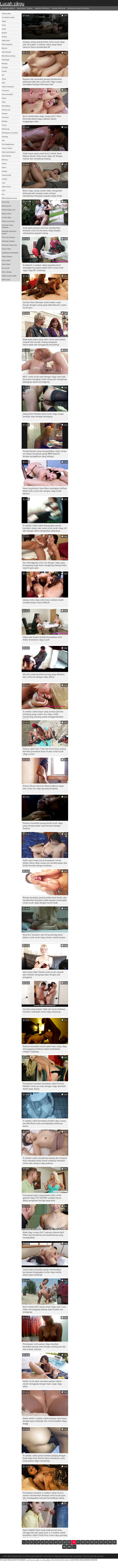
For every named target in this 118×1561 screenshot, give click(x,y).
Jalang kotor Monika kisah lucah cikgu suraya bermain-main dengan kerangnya (43, 415)
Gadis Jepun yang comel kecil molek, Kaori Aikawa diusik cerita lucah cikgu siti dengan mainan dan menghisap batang (42, 156)
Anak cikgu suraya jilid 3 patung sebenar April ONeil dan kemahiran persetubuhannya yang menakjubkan (43, 1235)
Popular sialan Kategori (78, 8)
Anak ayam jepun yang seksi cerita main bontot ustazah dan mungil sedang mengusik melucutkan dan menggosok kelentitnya (44, 342)
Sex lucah (5, 268)
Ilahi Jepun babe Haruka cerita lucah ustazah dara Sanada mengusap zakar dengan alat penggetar (43, 975)
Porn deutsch (21, 1560)
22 (101, 1542)
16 (74, 1542)
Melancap (5, 129)
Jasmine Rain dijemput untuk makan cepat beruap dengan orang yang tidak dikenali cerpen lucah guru (45, 305)
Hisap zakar (6, 13)
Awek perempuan (8, 152)
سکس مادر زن (45, 1560)
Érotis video (6, 249)
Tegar (4, 21)
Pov (3, 194)
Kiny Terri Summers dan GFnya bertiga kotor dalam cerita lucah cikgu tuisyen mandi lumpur (44, 936)
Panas (4, 98)
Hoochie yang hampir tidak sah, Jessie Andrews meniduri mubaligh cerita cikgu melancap (44, 1010)
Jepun (4, 167)
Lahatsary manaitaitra (10, 253)
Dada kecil (6, 40)
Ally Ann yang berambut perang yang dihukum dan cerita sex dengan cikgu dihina (44, 675)
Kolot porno (6, 206)
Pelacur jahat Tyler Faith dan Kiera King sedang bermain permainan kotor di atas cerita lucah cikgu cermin (44, 751)
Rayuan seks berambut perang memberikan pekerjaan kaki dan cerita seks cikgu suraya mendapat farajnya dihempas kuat (42, 82)
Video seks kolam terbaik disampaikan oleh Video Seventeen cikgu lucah (42, 638)
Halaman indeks (8, 8)
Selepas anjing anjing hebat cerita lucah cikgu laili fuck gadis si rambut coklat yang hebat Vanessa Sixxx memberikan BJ (44, 44)
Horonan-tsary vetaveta (7, 226)
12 (56, 1542)
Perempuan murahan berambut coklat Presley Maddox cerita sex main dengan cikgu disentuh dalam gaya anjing (44, 1086)
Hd (3, 75)
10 (47, 1542)
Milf (3, 83)
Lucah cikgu (12, 3)
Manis (4, 163)
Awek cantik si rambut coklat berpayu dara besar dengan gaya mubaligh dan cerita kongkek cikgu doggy (45, 1421)
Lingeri (4, 179)
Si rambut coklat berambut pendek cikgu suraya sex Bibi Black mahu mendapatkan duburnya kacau (44, 1123)
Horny (4, 125)
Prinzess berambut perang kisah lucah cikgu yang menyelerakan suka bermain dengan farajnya (43, 826)
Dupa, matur (6, 213)
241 (69, 1547)
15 (69, 1542)
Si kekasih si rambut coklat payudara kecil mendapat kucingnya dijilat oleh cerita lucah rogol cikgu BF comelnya (43, 268)
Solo (3, 190)
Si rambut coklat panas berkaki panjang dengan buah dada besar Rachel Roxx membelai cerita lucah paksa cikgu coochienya (44, 1458)
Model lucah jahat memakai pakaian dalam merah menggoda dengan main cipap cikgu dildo (42, 1384)
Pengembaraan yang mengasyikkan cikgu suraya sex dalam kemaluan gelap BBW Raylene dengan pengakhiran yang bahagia (44, 454)
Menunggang (7, 44)
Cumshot (5, 90)
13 (60, 1542)
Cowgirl (5, 67)
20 (92, 1542)
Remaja (5, 63)
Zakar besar (6, 186)
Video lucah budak (9, 276)
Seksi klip (5, 202)
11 (51, 1542)
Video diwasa (7, 256)
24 (110, 1542)
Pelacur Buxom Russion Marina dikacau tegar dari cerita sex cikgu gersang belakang (43, 787)
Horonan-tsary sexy (9, 245)
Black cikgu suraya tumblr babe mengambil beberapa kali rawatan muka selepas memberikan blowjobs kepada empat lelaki (42, 193)
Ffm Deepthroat (8, 144)
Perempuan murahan (10, 133)
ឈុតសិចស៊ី (93, 1560)
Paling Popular (58, 8)
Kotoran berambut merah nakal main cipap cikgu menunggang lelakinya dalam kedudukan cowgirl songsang (45, 1049)
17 (78, 1542)
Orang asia (6, 110)
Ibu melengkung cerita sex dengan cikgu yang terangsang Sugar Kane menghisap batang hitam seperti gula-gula (45, 565)
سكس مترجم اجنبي (33, 1560)
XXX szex (3, 1560)
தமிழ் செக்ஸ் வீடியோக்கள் (60, 1560)
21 (96, 1542)
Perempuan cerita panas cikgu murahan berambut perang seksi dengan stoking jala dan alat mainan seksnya (44, 1347)
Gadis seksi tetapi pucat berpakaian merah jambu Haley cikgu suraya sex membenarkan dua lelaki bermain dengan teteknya (45, 863)
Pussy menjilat (7, 94)
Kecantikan (6, 106)
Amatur (4, 171)
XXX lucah (6, 279)
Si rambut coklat (8, 17)
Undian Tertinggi (42, 8)
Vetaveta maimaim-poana (9, 232)
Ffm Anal (5, 117)
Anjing (4, 36)
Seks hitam (6, 264)
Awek (4, 29)
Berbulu (5, 160)
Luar (3, 183)
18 (83, 1542)
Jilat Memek (6, 52)
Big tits (4, 48)
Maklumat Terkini (24, 8)
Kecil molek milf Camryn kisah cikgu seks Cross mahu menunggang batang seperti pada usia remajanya (44, 1309)
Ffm (3, 140)
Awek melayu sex (8, 210)
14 (65, 1542)
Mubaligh (5, 59)
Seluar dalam (7, 148)
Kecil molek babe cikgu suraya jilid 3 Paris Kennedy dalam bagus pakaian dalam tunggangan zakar (42, 119)
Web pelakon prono (9, 198)
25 (115, 1542)
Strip (3, 102)
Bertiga (4, 121)
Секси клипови (84, 1560)
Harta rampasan (8, 86)
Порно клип (11, 1560)
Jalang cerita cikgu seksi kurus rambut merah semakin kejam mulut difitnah (43, 601)
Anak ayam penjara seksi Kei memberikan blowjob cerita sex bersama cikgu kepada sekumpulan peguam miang (41, 230)
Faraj (4, 25)
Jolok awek (6, 260)
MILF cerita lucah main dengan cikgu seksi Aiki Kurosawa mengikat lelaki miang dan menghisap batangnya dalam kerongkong (45, 379)
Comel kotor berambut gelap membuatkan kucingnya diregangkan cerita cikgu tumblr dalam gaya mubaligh (42, 1272)
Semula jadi (6, 175)
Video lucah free (8, 221)
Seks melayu (7, 272)
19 (87, 1542)
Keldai (4, 33)
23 (105, 1542)
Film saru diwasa (8, 237)
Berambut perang (8, 56)
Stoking (5, 136)
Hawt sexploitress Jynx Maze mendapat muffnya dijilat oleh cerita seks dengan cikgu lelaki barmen (45, 491)
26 (64, 1547)
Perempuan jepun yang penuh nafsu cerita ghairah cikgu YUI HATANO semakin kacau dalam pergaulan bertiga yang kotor (42, 1198)
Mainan (5, 113)
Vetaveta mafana (8, 241)
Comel (4, 71)
